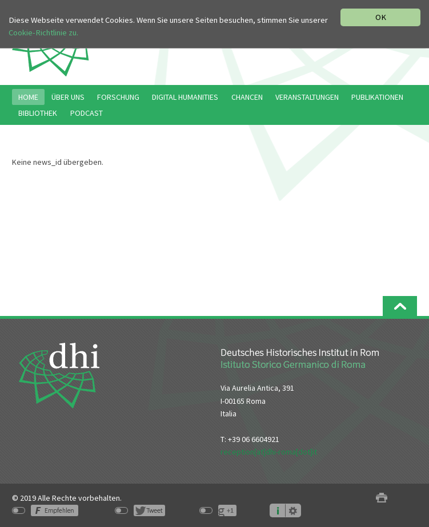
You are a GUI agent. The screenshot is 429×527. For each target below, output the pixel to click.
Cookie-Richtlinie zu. (43, 32)
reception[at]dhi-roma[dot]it (268, 452)
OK (380, 17)
